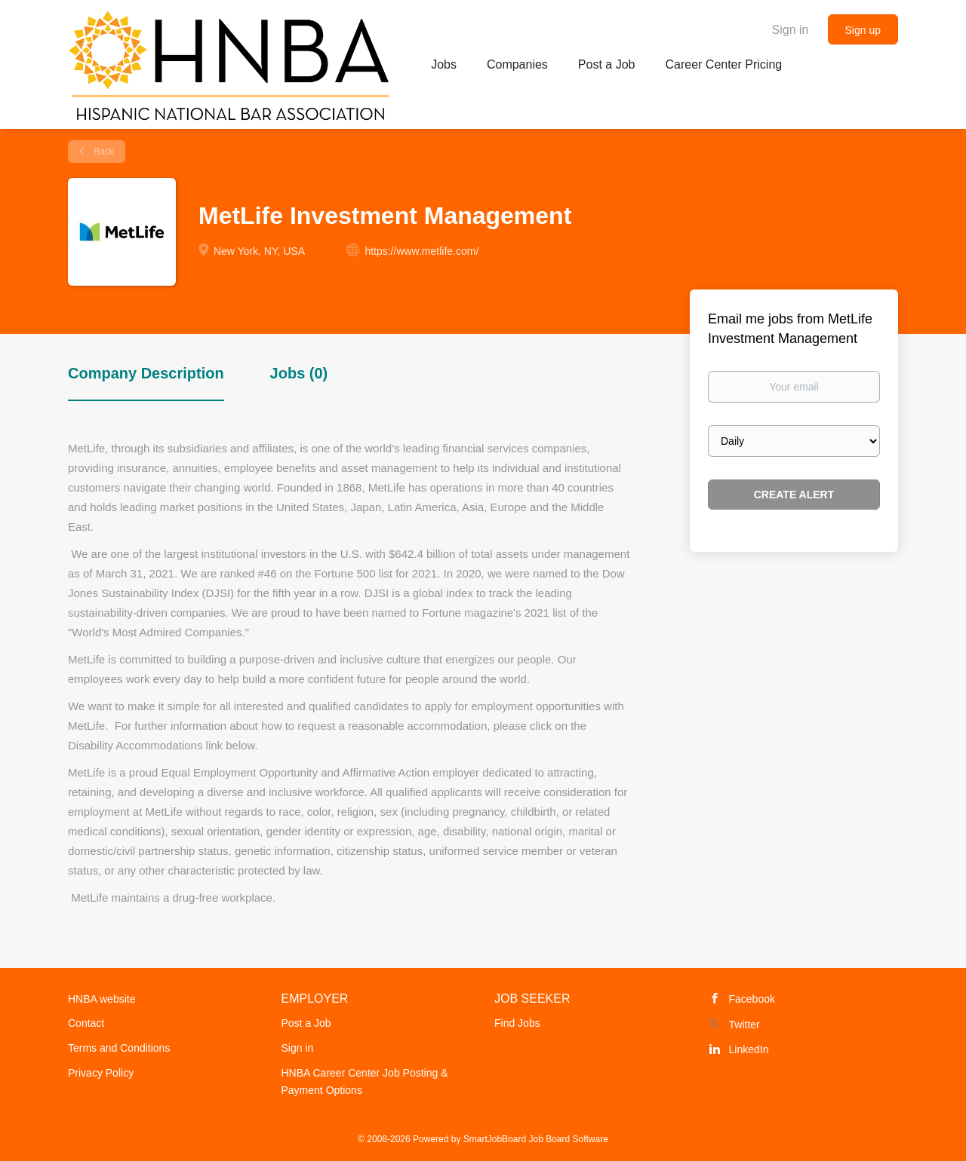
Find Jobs (517, 1023)
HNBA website (101, 999)
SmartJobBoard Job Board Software (535, 1139)
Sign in (790, 29)
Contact (86, 1023)
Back (102, 151)
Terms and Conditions (119, 1048)
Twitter (744, 1025)
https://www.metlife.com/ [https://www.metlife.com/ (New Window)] (421, 251)
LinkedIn (749, 1049)
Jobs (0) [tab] (299, 373)
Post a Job (306, 1023)
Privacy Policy (101, 1073)
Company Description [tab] (146, 373)
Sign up (863, 30)
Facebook (752, 999)
